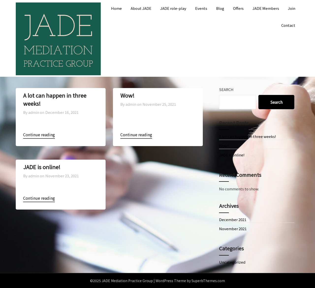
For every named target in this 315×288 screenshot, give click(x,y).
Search (226, 89)
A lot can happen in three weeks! (247, 136)
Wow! (127, 95)
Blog (220, 8)
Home (116, 8)
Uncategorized (232, 262)
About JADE (141, 8)
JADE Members (265, 8)
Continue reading (39, 134)
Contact (288, 25)
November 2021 (233, 228)
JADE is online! (41, 167)
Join (291, 8)
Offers (238, 8)
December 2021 (232, 219)
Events (201, 8)
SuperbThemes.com (208, 280)
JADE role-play (173, 8)
